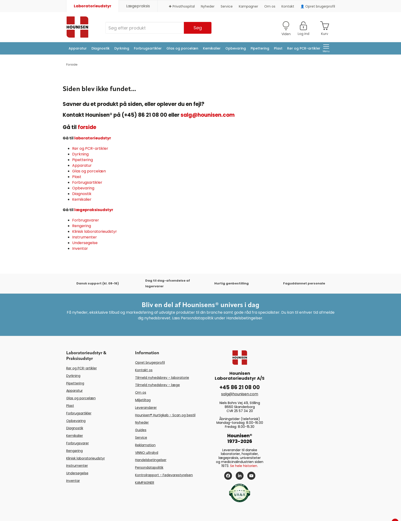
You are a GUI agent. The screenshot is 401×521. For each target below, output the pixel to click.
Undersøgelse (85, 243)
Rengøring (81, 226)
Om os (269, 6)
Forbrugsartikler (148, 48)
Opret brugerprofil (150, 362)
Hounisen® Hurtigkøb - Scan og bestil (165, 415)
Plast (278, 48)
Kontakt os (144, 370)
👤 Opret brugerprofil (317, 6)
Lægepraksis (138, 6)
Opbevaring (235, 48)
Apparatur (78, 48)
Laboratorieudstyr (92, 6)
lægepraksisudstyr (93, 210)
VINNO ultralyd (146, 452)
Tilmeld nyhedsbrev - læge (157, 385)
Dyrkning (121, 48)
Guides (140, 430)
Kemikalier (212, 48)
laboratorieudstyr (92, 138)
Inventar (80, 248)
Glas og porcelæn (182, 48)
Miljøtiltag (143, 400)
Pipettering (260, 48)
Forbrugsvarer (85, 220)
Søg (198, 28)
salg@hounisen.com (208, 115)
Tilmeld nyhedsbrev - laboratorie (162, 377)
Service (227, 6)
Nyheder (208, 6)
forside (87, 127)
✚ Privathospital (182, 6)
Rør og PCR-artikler (303, 48)
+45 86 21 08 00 (239, 387)
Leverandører (146, 407)
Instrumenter (84, 237)
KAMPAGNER (144, 482)
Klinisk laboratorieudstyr (94, 231)
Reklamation (145, 445)
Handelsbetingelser (150, 460)
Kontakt (287, 6)
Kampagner (248, 6)
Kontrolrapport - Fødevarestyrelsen (164, 475)
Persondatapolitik (149, 467)
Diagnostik (100, 48)
